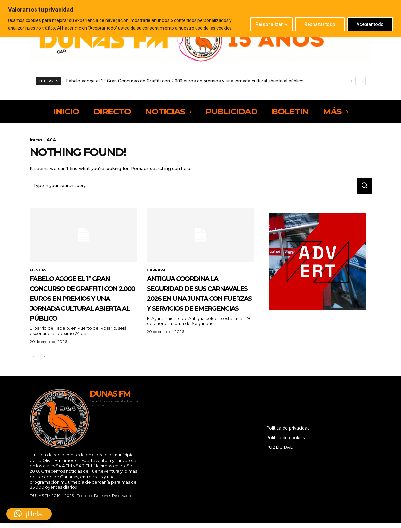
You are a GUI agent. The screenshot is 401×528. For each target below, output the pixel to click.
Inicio (36, 139)
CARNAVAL (158, 273)
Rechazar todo (319, 24)
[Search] (363, 188)
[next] (362, 81)
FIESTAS (38, 273)
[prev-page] (34, 380)
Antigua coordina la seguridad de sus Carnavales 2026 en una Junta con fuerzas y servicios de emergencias (200, 306)
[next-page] (44, 380)
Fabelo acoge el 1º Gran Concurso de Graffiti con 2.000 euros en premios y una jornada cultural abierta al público (185, 81)
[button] (29, 514)
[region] (200, 18)
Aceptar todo (370, 24)
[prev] (352, 81)
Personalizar (269, 24)
